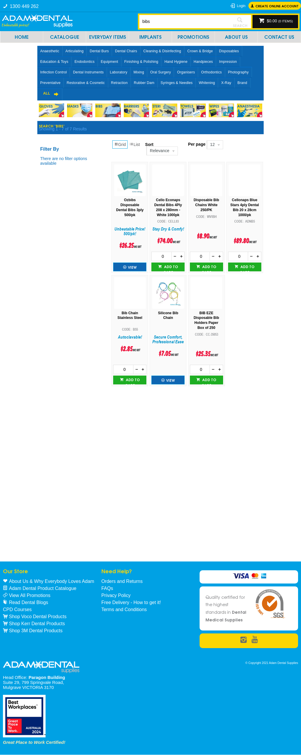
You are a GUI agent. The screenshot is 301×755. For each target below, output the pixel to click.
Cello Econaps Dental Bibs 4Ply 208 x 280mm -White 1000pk (168, 207)
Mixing (138, 72)
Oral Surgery (160, 72)
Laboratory (118, 72)
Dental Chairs (126, 51)
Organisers (186, 72)
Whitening (207, 83)
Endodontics (84, 62)
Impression (228, 62)
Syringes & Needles (176, 83)
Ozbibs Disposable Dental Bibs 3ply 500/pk (129, 207)
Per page (196, 144)
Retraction (119, 83)
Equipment (109, 62)
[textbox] (184, 21)
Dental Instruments (88, 72)
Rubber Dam (144, 83)
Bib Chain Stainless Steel (129, 315)
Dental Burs (99, 51)
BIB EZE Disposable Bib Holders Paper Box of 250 (206, 320)
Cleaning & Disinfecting (162, 51)
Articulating (75, 51)
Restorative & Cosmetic (86, 83)
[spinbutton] (161, 256)
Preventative (50, 83)
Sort (149, 144)
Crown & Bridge (200, 51)
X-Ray (226, 83)
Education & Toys (54, 62)
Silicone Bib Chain (168, 315)
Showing (63, 129)
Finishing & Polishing (141, 62)
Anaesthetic (49, 51)
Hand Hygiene (175, 62)
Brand (242, 83)
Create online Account (277, 5)
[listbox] (162, 151)
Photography (238, 72)
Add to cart (170, 267)
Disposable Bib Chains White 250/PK (206, 205)
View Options (130, 267)
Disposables (229, 51)
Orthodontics (211, 72)
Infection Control (53, 72)
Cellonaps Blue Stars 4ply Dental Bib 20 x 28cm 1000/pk (244, 207)
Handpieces (203, 62)
